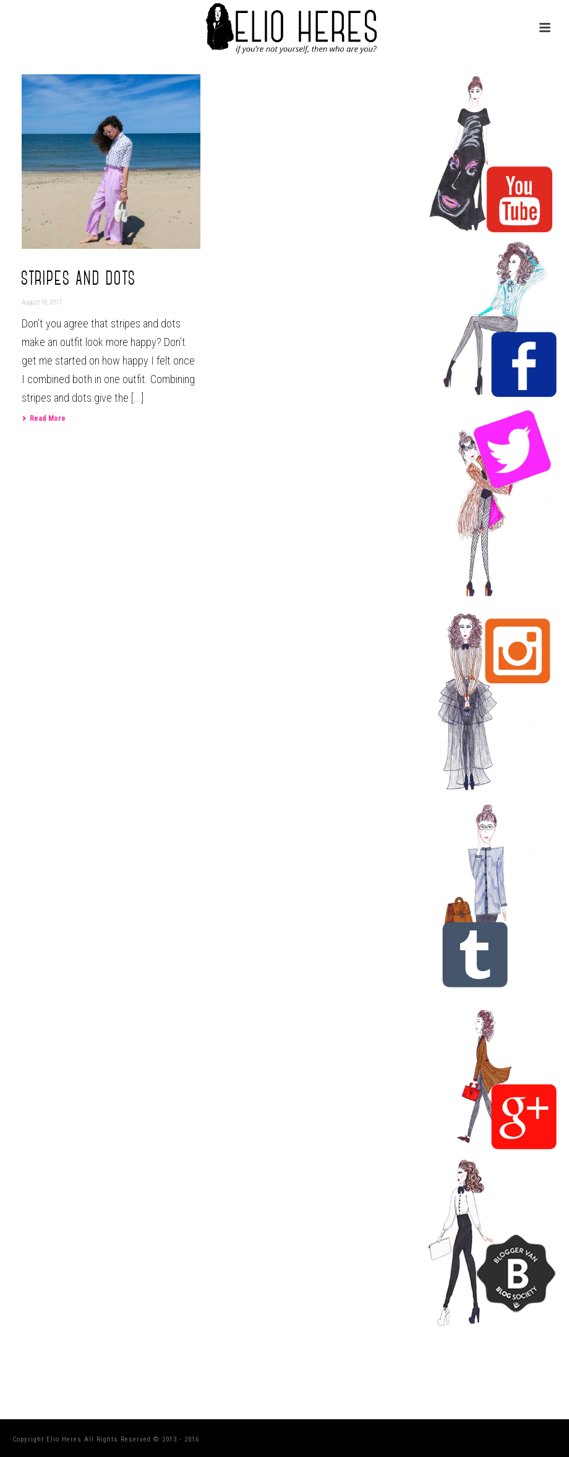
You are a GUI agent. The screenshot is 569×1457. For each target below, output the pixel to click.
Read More (44, 418)
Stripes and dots (79, 278)
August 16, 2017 (42, 302)
